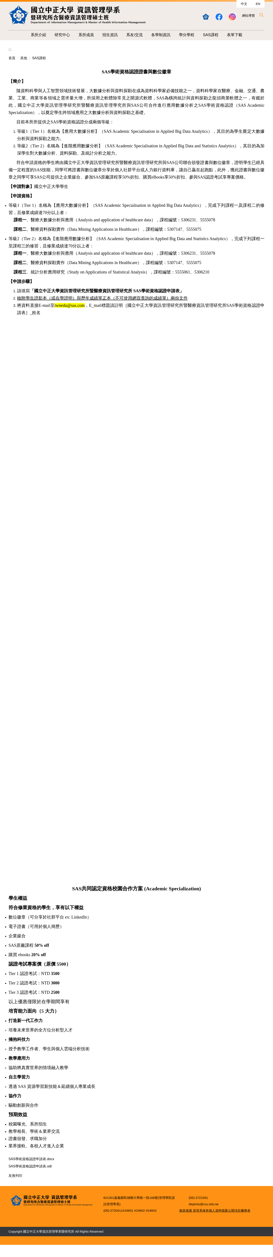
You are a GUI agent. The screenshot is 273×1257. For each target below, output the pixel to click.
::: (10, 49)
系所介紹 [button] (38, 35)
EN (258, 4)
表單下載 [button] (234, 35)
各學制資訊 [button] (160, 35)
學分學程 (186, 35)
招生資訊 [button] (110, 35)
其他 (23, 58)
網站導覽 (248, 15)
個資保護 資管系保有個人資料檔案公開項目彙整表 (214, 1222)
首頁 (12, 58)
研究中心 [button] (62, 35)
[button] (261, 15)
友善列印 (15, 1176)
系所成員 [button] (86, 35)
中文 (244, 4)
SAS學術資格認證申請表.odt (33, 1166)
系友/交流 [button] (134, 35)
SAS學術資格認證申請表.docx (34, 1159)
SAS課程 (210, 35)
